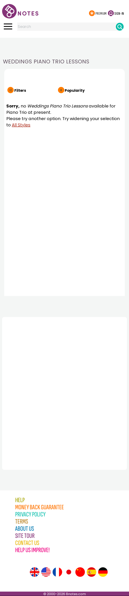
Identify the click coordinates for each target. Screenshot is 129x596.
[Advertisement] (64, 46)
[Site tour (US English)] (46, 572)
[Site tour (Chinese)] (80, 572)
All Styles (21, 125)
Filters (20, 90)
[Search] (120, 27)
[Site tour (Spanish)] (91, 572)
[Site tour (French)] (57, 572)
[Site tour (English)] (34, 572)
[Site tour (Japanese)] (68, 572)
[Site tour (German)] (103, 572)
